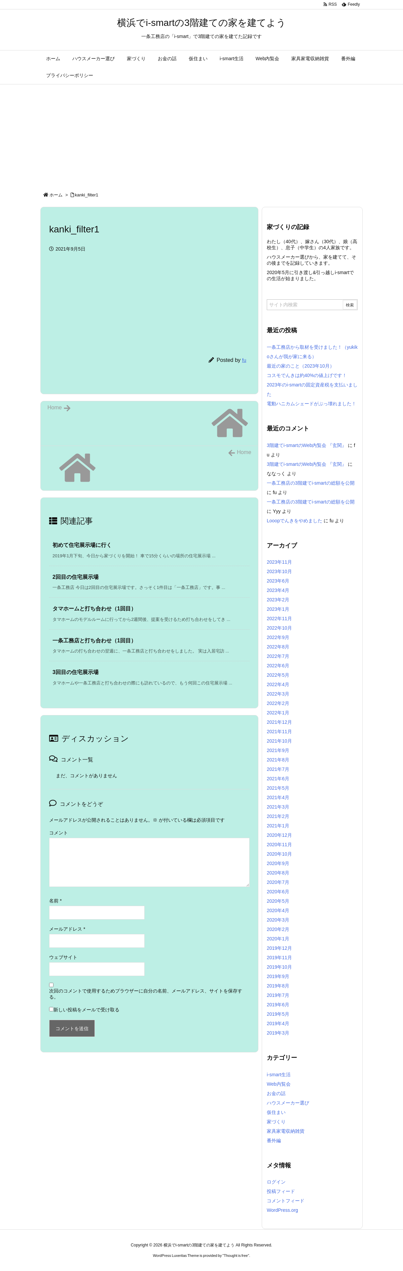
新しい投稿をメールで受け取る (86, 1009)
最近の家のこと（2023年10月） (300, 366)
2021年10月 (279, 741)
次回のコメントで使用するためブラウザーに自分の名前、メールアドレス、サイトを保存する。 (145, 994)
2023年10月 (279, 571)
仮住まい (276, 1112)
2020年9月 (278, 863)
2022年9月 (278, 637)
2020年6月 (278, 891)
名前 (55, 900)
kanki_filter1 (86, 194)
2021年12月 (279, 722)
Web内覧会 (279, 1084)
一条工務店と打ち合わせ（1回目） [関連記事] (94, 640)
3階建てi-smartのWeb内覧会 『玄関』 (306, 445)
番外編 (274, 1140)
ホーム (56, 194)
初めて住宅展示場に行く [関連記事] (82, 545)
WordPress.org (282, 1210)
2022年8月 (278, 646)
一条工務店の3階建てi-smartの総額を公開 (311, 483)
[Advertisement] (201, 135)
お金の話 (276, 1093)
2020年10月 (279, 854)
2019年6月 (278, 1004)
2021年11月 (279, 731)
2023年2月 (278, 599)
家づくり (276, 1121)
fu (244, 360)
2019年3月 (278, 1033)
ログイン (276, 1182)
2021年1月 (278, 825)
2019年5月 (278, 1014)
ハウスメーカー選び (288, 1103)
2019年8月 (278, 985)
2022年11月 (279, 618)
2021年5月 (278, 788)
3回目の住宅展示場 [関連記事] (75, 672)
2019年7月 (278, 995)
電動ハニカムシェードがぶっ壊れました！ (311, 403)
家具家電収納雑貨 (285, 1131)
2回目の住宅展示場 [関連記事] (75, 577)
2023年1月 (278, 609)
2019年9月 (278, 976)
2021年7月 (278, 769)
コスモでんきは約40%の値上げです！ (307, 375)
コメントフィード (285, 1200)
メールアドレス (67, 929)
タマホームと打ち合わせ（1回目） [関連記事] (94, 608)
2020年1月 (278, 938)
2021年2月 (278, 816)
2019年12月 (279, 948)
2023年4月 (278, 590)
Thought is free (236, 1256)
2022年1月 (278, 712)
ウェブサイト (63, 957)
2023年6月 (278, 581)
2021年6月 (278, 778)
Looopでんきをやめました (294, 520)
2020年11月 (279, 844)
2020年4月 (278, 910)
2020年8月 (278, 872)
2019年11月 (279, 957)
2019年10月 (279, 967)
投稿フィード (281, 1191)
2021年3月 (278, 807)
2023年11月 (279, 562)
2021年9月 (278, 750)
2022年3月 (278, 694)
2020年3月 (278, 920)
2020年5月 (278, 901)
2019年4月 (278, 1023)
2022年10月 (279, 628)
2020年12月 (279, 835)
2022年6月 (278, 665)
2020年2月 (278, 929)
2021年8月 (278, 759)
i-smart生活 (279, 1074)
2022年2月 (278, 703)
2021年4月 (278, 797)
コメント (58, 832)
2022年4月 (278, 684)
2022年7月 (278, 656)
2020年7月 (278, 882)
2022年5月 (278, 675)
